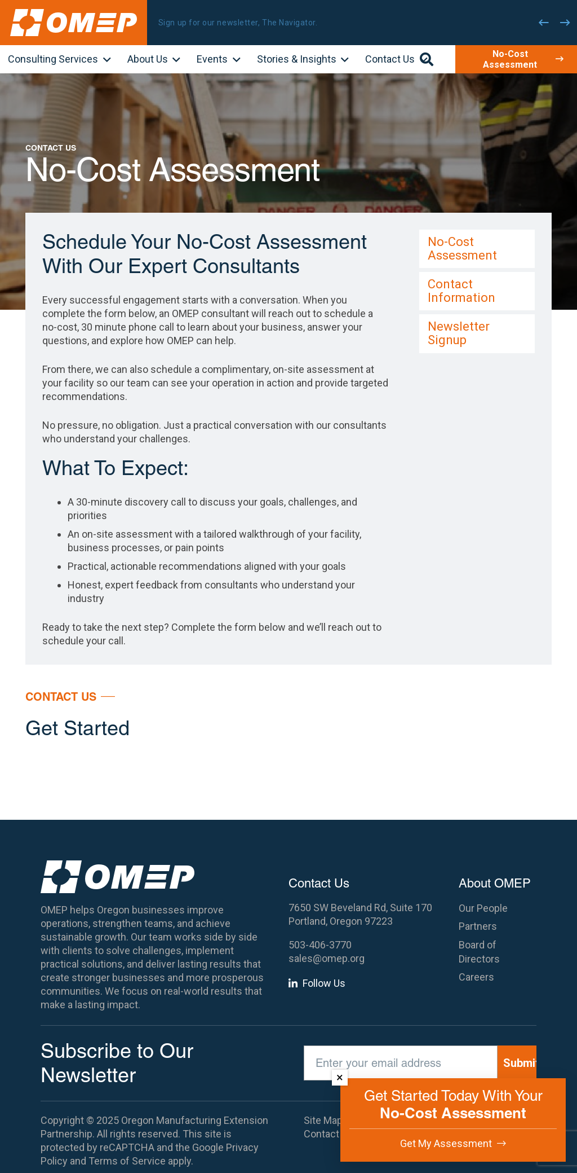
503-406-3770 (320, 945)
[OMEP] (73, 22)
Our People (483, 908)
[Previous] (544, 22)
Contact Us (328, 1134)
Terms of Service (127, 1161)
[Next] (565, 22)
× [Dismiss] (339, 1077)
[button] (104, 60)
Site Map (323, 1120)
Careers (476, 977)
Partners (478, 926)
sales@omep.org (326, 958)
